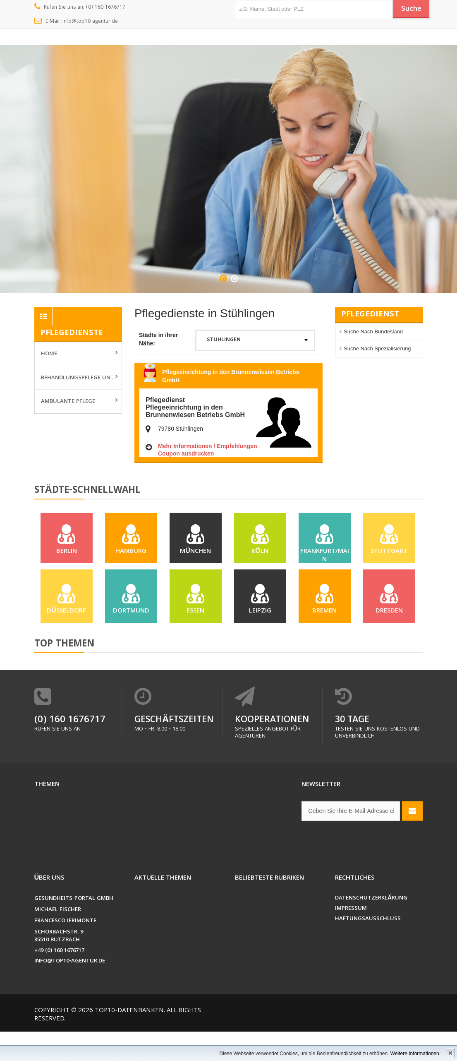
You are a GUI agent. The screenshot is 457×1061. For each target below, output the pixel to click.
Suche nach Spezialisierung (377, 348)
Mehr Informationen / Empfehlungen (207, 446)
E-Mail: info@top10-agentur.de (76, 21)
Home (49, 354)
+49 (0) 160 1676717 (59, 980)
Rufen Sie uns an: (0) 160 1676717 (80, 7)
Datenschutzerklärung (371, 927)
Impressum (351, 938)
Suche (408, 9)
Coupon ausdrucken (186, 453)
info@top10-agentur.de (69, 990)
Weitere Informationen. (415, 1053)
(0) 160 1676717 (69, 749)
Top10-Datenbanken (129, 1040)
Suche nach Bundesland (373, 331)
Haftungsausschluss (368, 948)
